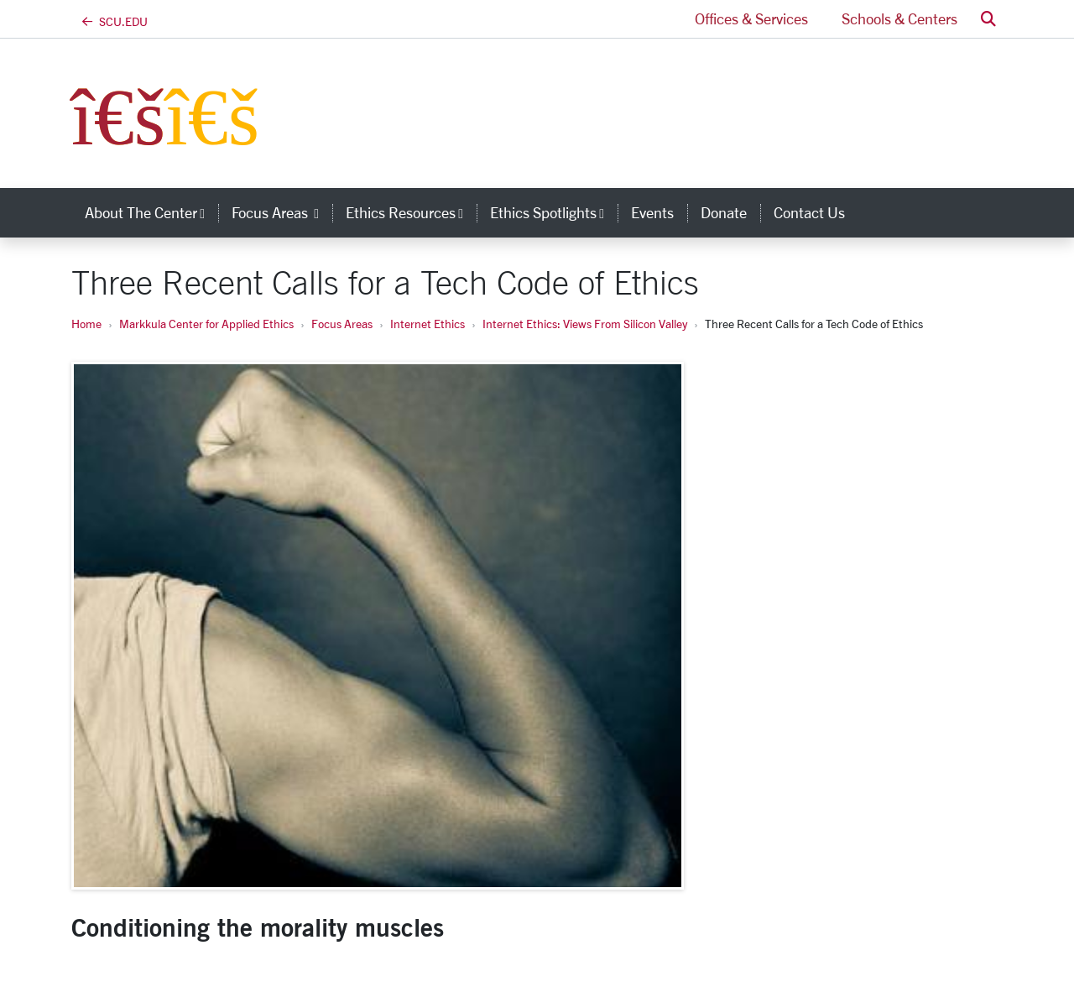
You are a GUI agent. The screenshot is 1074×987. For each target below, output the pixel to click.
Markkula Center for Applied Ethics (206, 323)
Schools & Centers (899, 18)
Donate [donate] (724, 212)
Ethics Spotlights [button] (554, 212)
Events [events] (652, 212)
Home (86, 323)
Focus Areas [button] (282, 212)
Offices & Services (751, 18)
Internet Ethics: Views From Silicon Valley (584, 323)
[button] (988, 19)
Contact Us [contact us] (809, 212)
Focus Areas (342, 323)
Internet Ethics (427, 323)
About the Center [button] (151, 212)
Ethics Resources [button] (411, 212)
